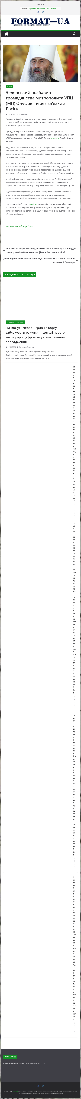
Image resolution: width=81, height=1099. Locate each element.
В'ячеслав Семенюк (26, 347)
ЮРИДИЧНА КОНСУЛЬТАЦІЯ (15, 322)
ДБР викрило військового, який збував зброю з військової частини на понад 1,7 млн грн (41, 260)
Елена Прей (23, 114)
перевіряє (32, 204)
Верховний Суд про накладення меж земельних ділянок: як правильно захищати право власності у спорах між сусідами (74, 434)
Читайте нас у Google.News (19, 226)
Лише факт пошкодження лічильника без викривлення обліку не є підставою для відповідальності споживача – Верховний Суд (74, 785)
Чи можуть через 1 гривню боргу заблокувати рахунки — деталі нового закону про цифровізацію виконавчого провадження (36, 335)
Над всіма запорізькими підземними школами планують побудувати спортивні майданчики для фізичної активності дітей (40, 250)
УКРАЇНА (9, 86)
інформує (55, 138)
